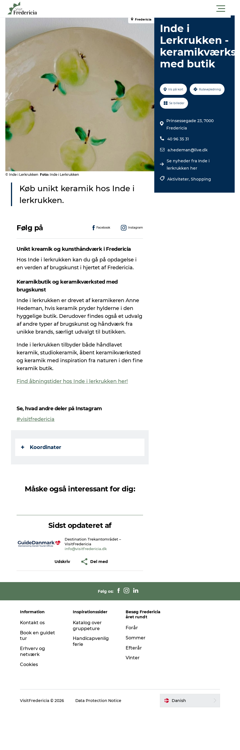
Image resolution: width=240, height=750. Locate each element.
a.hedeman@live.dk (187, 161)
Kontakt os (33, 622)
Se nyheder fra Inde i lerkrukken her (188, 176)
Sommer (136, 637)
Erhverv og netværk (33, 651)
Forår (132, 627)
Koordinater (41, 447)
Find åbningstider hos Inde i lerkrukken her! (72, 381)
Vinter (133, 657)
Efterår (134, 648)
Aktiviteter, (179, 190)
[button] (145, 8)
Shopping (201, 190)
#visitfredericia (36, 419)
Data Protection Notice (99, 700)
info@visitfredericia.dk (86, 548)
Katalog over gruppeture (87, 625)
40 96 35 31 (178, 150)
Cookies (30, 664)
